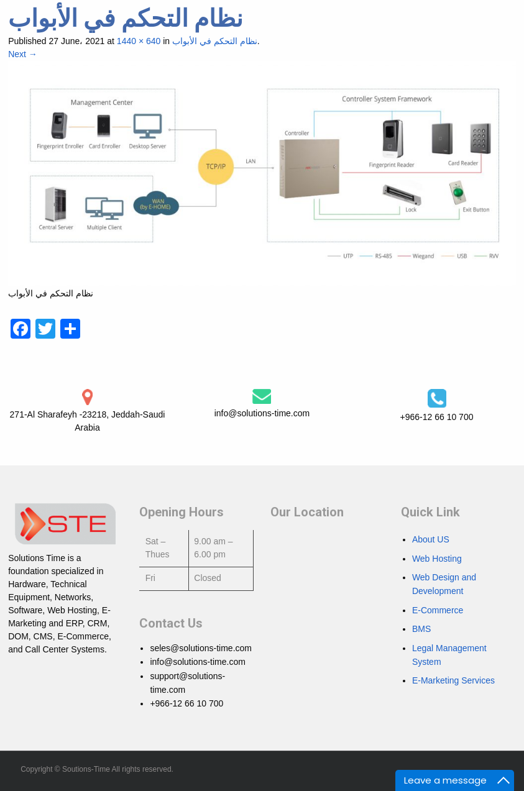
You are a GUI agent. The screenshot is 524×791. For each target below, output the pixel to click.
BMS (421, 629)
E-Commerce (437, 610)
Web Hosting (437, 559)
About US (430, 539)
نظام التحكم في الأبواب (214, 41)
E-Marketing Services (453, 680)
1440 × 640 (138, 41)
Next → (22, 54)
